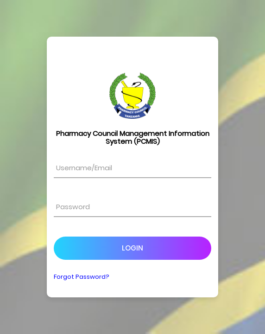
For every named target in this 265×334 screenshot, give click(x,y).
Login (132, 248)
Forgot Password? (81, 276)
